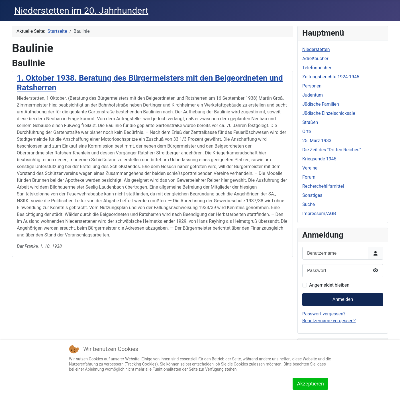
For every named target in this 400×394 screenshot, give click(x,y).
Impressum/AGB (319, 213)
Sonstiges (312, 195)
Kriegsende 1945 (319, 159)
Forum (308, 177)
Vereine (309, 168)
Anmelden (342, 299)
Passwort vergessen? (324, 314)
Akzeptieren (310, 384)
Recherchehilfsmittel (323, 186)
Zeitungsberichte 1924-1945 (330, 76)
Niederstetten (316, 49)
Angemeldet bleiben (329, 285)
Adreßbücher (315, 58)
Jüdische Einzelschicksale (328, 113)
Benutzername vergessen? (329, 320)
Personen (311, 86)
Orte (306, 131)
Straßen (310, 122)
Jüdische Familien (320, 104)
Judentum (312, 95)
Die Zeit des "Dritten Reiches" (331, 149)
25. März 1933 (316, 140)
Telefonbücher (316, 67)
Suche (308, 204)
